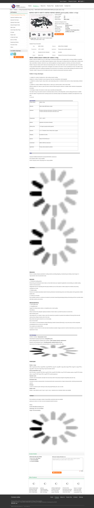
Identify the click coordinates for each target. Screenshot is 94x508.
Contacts (75, 497)
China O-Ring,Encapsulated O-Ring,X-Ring (28, 501)
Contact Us (67, 6)
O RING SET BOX (14, 37)
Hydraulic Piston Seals (15, 22)
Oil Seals (12, 32)
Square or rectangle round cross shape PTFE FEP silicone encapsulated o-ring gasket (78, 491)
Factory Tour (50, 6)
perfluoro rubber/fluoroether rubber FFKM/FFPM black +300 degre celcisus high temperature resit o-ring (45, 491)
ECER (55, 502)
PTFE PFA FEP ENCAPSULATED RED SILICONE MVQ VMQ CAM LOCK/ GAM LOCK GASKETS (67, 491)
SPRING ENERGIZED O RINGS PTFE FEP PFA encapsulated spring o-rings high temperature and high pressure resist (55, 491)
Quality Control (59, 6)
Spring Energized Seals (15, 24)
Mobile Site (14, 503)
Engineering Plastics (15, 42)
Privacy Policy (14, 501)
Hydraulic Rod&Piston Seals (16, 17)
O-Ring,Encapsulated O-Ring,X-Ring (26, 9)
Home (30, 6)
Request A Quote (72, 1)
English (82, 1)
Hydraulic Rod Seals (15, 20)
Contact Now (60, 34)
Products (35, 6)
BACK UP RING (14, 39)
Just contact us (27, 506)
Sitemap (81, 497)
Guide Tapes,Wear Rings (15, 29)
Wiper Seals (13, 27)
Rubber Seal (13, 34)
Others (12, 47)
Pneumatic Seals (14, 44)
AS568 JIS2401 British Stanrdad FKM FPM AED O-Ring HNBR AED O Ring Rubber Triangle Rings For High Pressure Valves (34, 491)
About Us (43, 6)
